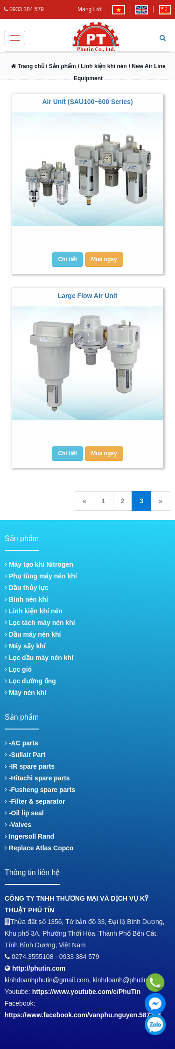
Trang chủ (27, 66)
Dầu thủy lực (27, 587)
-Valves (18, 824)
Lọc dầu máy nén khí (39, 657)
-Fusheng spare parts (40, 789)
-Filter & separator (35, 801)
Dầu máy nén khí (33, 634)
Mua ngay (104, 259)
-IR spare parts (30, 766)
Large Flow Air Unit (88, 295)
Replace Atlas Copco (39, 848)
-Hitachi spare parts (37, 778)
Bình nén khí (26, 599)
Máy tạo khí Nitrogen (39, 564)
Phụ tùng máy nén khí (41, 576)
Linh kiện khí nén (34, 611)
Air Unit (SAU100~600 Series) (87, 101)
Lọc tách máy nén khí (40, 622)
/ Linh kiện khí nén (102, 66)
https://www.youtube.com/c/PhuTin (86, 991)
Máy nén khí (25, 692)
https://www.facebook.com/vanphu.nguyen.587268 (83, 1015)
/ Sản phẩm (60, 66)
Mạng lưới (90, 9)
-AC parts (21, 743)
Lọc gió (18, 669)
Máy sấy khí (25, 646)
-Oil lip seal (24, 813)
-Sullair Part (25, 754)
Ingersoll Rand (29, 836)
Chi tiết (67, 259)
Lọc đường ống (30, 681)
